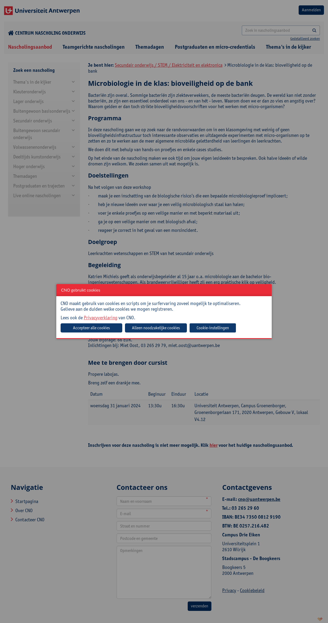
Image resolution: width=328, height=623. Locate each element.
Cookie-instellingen (213, 327)
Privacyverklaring (100, 317)
